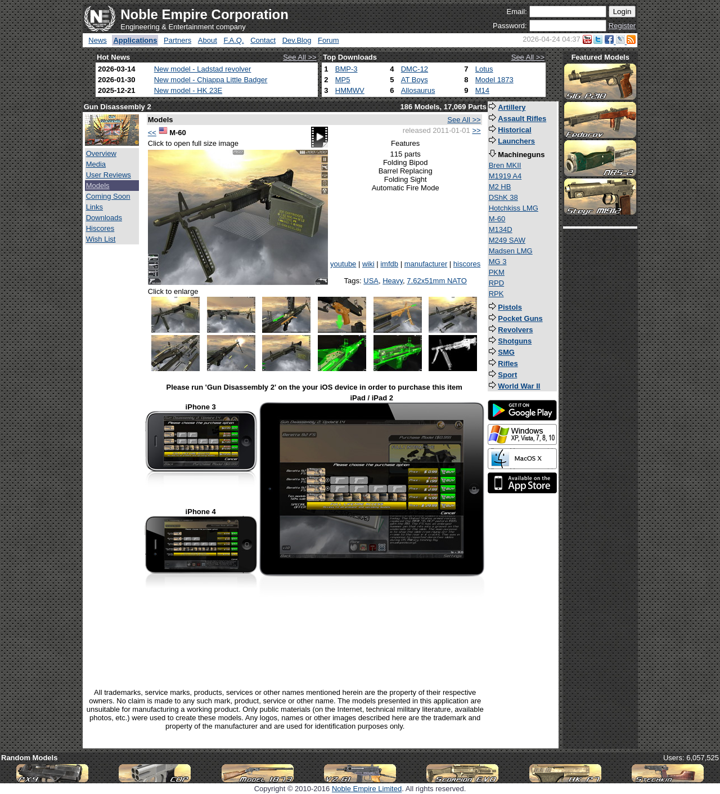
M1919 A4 (505, 176)
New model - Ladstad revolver (202, 69)
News (97, 40)
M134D (500, 229)
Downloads (104, 217)
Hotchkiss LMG (513, 208)
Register (622, 25)
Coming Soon (108, 196)
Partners (177, 40)
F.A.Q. (233, 40)
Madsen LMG (511, 251)
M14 (482, 90)
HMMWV (349, 90)
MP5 (342, 79)
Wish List (101, 239)
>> (476, 130)
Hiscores (100, 228)
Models (98, 185)
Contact (263, 40)
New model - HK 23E (188, 90)
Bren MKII (505, 165)
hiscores (466, 264)
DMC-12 (414, 69)
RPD (496, 283)
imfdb (389, 264)
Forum (328, 40)
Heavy (392, 280)
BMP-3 (346, 69)
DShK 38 (503, 197)
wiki (368, 264)
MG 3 (498, 261)
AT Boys (414, 79)
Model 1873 (494, 79)
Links (94, 207)
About (207, 40)
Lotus (484, 69)
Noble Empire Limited (367, 788)
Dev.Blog (297, 40)
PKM (497, 272)
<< (152, 132)
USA (371, 280)
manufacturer (426, 264)
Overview (101, 153)
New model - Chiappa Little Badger (211, 79)
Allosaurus (418, 90)
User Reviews (108, 175)
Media (96, 164)
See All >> (299, 57)
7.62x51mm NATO (436, 280)
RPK (496, 293)
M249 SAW (507, 240)
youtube (343, 264)
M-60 (497, 219)
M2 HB (500, 186)
